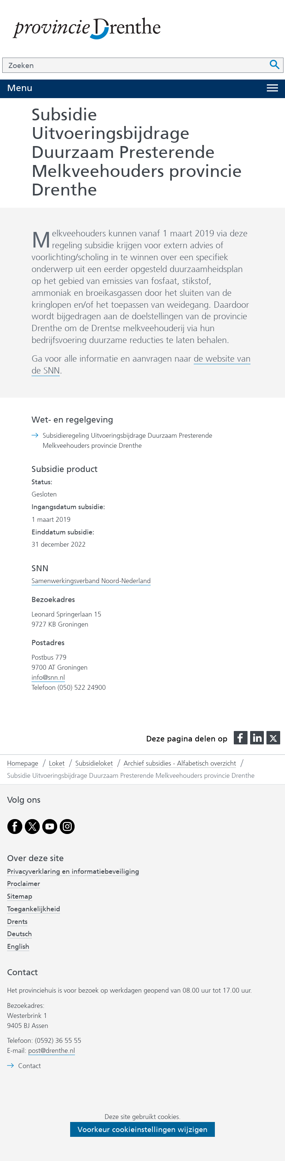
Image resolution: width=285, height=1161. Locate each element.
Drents (17, 922)
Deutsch (19, 934)
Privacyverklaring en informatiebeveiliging (73, 871)
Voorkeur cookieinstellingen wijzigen (142, 1129)
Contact (29, 1066)
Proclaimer (23, 884)
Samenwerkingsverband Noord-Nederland (91, 581)
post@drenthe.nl (51, 1051)
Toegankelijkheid (33, 909)
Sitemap (19, 896)
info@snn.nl (48, 677)
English (18, 946)
